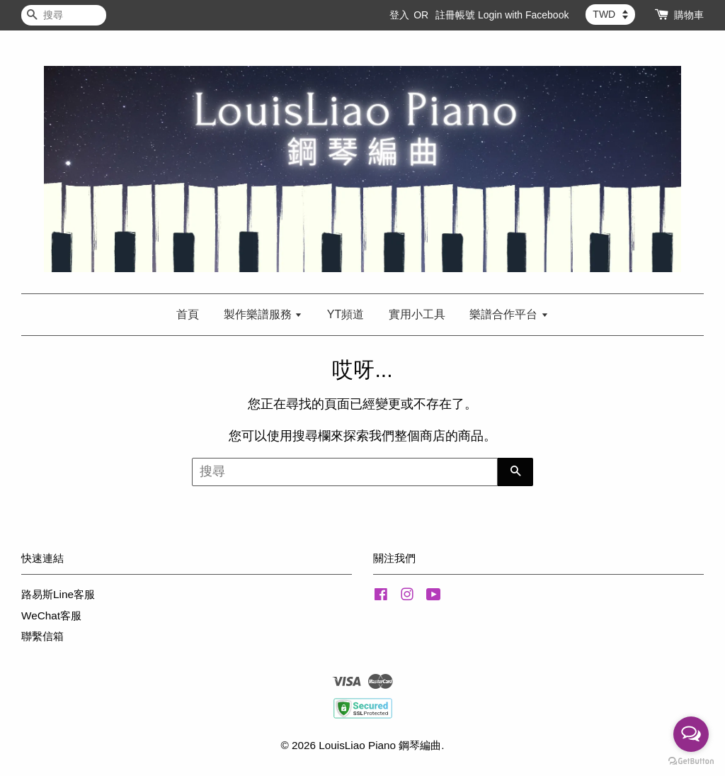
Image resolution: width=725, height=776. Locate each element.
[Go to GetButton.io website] (691, 761)
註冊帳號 (455, 15)
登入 (399, 15)
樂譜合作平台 (508, 314)
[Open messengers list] (691, 734)
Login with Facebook (523, 15)
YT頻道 (345, 314)
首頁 (187, 314)
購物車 (689, 15)
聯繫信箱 (42, 636)
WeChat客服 (51, 615)
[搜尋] (63, 15)
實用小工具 (417, 314)
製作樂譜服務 (263, 314)
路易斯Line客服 (58, 594)
